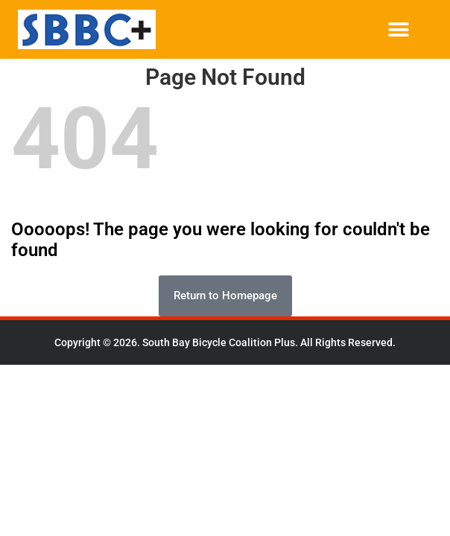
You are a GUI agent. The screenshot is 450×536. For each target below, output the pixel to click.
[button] (398, 29)
